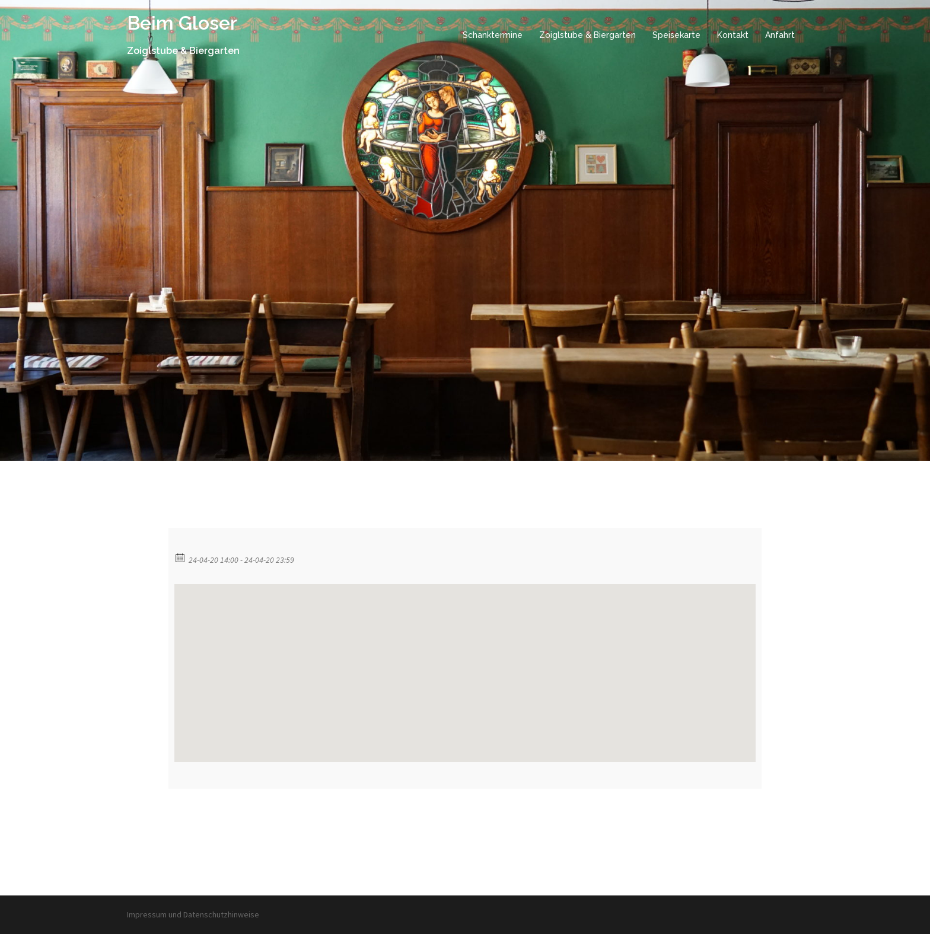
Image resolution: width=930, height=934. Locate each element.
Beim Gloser (182, 23)
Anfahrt (780, 35)
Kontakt (733, 35)
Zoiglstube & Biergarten (587, 35)
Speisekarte (676, 35)
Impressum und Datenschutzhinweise (193, 914)
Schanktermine (493, 35)
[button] (465, 662)
